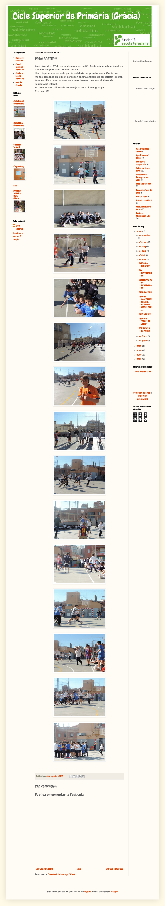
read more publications (142, 397)
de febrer (143, 336)
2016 (139, 346)
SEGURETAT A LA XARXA (144, 329)
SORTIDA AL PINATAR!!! (144, 264)
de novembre (144, 235)
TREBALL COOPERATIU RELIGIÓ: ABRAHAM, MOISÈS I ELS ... (145, 303)
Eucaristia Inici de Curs (144, 191)
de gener (143, 340)
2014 (139, 354)
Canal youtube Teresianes (20, 67)
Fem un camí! (141, 196)
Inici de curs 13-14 (144, 200)
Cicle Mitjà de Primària (18, 124)
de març (143, 259)
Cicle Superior (19, 227)
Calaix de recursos (19, 59)
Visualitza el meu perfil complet (18, 236)
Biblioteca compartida (141, 163)
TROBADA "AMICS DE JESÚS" (144, 321)
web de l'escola (19, 84)
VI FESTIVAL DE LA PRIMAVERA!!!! (145, 283)
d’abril (142, 255)
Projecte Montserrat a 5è (143, 214)
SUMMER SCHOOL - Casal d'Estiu (17, 194)
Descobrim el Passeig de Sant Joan (142, 177)
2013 (139, 359)
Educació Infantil (17, 146)
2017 (139, 231)
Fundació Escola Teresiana (20, 76)
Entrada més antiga (114, 868)
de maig (142, 250)
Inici (79, 868)
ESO (14, 185)
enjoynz (87, 891)
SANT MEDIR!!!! (145, 314)
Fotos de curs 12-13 (143, 371)
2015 (139, 350)
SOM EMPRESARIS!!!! (145, 273)
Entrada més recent (44, 868)
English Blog (18, 166)
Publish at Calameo (141, 392)
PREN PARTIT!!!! (145, 292)
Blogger (114, 891)
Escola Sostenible (143, 183)
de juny (142, 246)
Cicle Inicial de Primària (18, 102)
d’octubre (143, 242)
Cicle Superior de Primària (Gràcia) (76, 16)
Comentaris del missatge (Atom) (61, 874)
